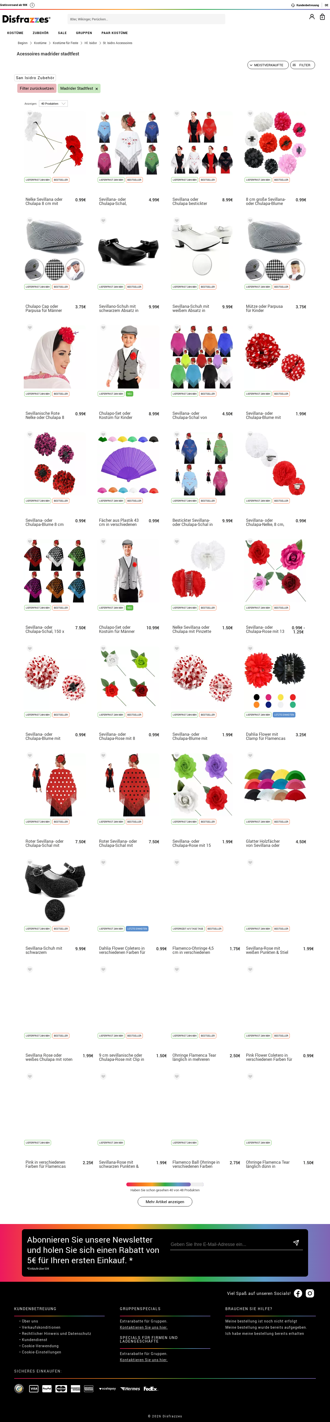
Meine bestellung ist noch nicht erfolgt (261, 1321)
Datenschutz (79, 1333)
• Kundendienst (33, 1339)
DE (326, 5)
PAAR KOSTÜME (115, 33)
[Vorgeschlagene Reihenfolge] (268, 65)
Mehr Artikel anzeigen (165, 1201)
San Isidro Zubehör (35, 77)
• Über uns (28, 1321)
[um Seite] (53, 103)
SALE (62, 33)
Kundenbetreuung (305, 5)
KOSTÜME (15, 33)
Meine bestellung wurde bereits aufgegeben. (266, 1327)
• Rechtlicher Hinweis (39, 1333)
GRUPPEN (84, 33)
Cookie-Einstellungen (41, 1352)
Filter (304, 65)
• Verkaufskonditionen (40, 1327)
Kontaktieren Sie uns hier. (144, 1327)
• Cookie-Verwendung (39, 1345)
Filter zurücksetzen (37, 88)
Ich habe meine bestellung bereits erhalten (264, 1333)
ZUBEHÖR (41, 33)
